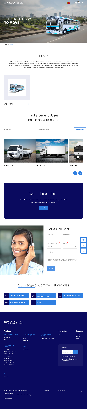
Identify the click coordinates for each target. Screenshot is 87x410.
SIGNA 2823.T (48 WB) (10, 352)
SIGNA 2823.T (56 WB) (10, 354)
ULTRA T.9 (26, 341)
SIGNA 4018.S (7, 359)
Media (77, 339)
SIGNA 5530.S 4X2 (9, 361)
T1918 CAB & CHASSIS (47, 339)
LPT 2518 (6, 350)
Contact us (43, 208)
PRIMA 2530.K (8, 357)
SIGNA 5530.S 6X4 (9, 363)
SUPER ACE (7, 338)
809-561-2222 (9, 399)
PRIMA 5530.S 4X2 (9, 365)
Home (5, 44)
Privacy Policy (61, 391)
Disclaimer (46, 391)
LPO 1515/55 (26, 350)
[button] (75, 174)
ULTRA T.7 (25, 339)
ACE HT (6, 340)
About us (78, 335)
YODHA (6, 377)
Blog (59, 335)
